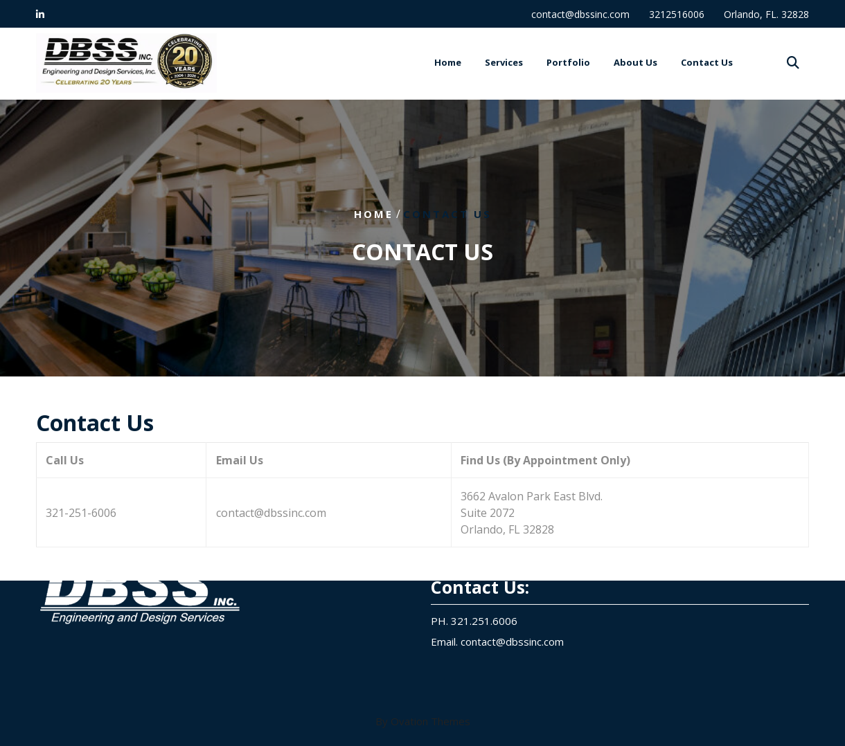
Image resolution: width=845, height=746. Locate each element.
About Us (635, 63)
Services (504, 63)
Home (447, 63)
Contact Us (707, 63)
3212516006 (676, 14)
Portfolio (568, 63)
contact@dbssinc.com (580, 14)
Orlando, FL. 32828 (766, 14)
